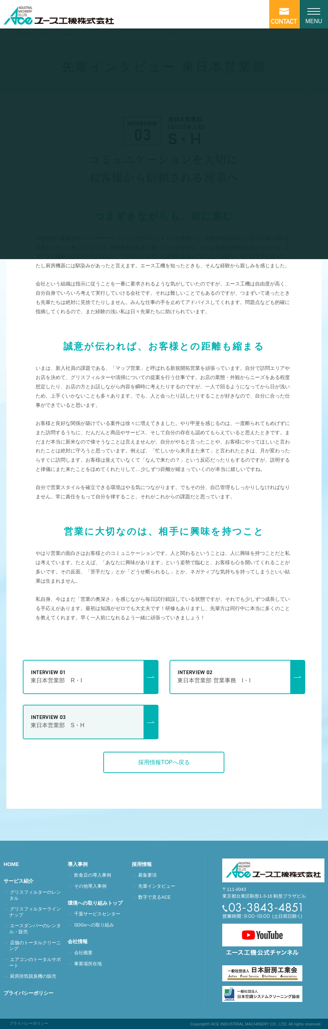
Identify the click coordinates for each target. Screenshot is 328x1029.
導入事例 (80, 864)
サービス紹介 (21, 881)
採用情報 (144, 864)
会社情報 (80, 941)
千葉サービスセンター (97, 914)
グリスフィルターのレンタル (35, 895)
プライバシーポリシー (31, 993)
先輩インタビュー (156, 886)
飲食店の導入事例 (92, 875)
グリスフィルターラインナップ (35, 912)
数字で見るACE (154, 897)
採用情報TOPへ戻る (164, 762)
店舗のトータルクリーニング (35, 945)
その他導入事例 (90, 886)
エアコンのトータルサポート (35, 962)
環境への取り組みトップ (98, 903)
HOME (14, 864)
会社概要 (83, 952)
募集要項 (147, 875)
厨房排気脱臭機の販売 (33, 976)
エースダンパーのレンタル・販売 (35, 928)
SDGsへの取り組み (94, 925)
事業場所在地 (88, 963)
